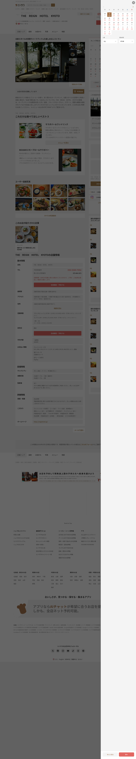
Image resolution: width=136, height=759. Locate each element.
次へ (126, 754)
